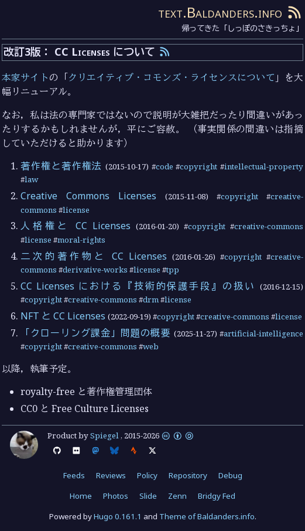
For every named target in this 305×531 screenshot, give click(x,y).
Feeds (74, 475)
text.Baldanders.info (220, 12)
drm (151, 299)
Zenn (177, 496)
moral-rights (81, 239)
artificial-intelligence (263, 333)
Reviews (111, 475)
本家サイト (25, 77)
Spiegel (104, 435)
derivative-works (95, 269)
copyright (198, 166)
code (164, 166)
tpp (172, 269)
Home (81, 496)
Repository (188, 475)
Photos (115, 496)
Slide (148, 496)
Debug (230, 475)
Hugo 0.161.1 (118, 516)
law (31, 179)
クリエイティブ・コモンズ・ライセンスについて (171, 77)
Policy (147, 475)
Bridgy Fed (216, 496)
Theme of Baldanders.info (207, 516)
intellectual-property (263, 166)
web (151, 346)
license (76, 210)
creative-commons (268, 226)
